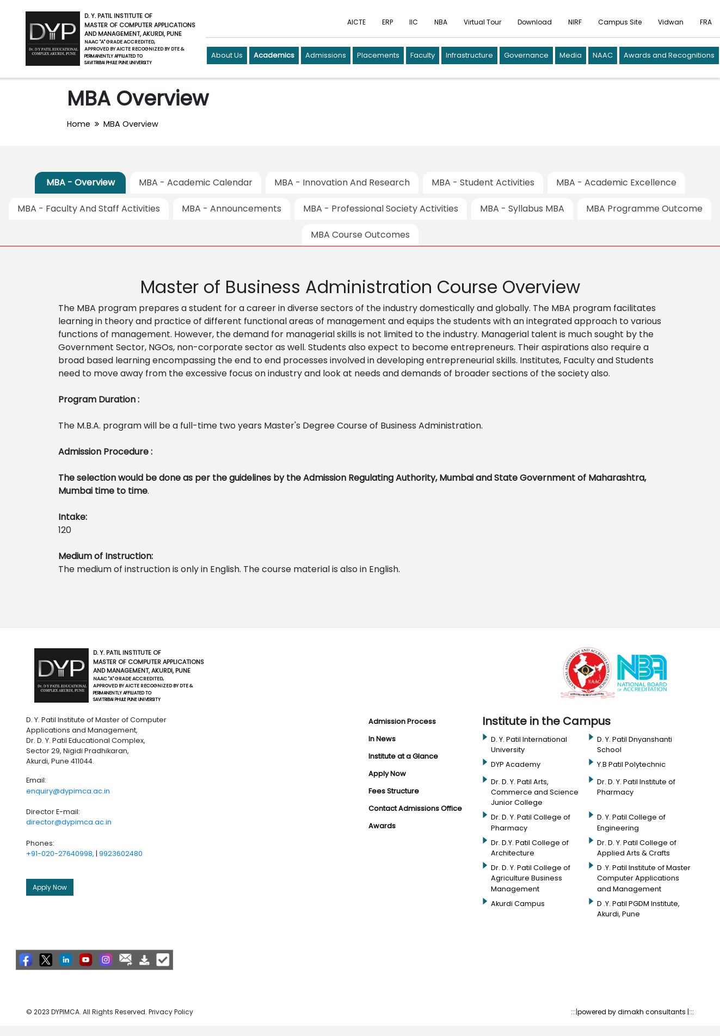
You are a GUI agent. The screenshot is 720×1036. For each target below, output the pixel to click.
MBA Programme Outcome (644, 208)
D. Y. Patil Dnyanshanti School (634, 744)
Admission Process (402, 721)
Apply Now (50, 887)
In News (382, 738)
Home (78, 124)
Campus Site (620, 22)
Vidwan (671, 22)
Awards (382, 825)
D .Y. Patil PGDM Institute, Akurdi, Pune (638, 909)
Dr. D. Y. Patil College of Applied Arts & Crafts (636, 848)
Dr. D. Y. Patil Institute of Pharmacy (636, 787)
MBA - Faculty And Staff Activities (88, 208)
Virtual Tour (482, 22)
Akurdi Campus (518, 903)
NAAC (603, 55)
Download (535, 22)
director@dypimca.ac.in (69, 822)
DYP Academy (515, 764)
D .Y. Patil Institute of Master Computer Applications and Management (644, 878)
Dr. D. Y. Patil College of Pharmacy (530, 822)
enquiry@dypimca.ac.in (68, 791)
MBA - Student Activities (483, 182)
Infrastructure (469, 55)
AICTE (356, 22)
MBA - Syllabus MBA (522, 208)
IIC (413, 22)
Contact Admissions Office (415, 808)
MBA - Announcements (231, 208)
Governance (526, 55)
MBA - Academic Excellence (616, 182)
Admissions (325, 55)
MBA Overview (130, 124)
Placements (378, 55)
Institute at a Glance (403, 756)
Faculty (422, 55)
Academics (274, 55)
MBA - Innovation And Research (342, 182)
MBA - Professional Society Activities (380, 208)
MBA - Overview (80, 182)
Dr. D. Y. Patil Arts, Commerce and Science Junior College (535, 792)
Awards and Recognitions (669, 55)
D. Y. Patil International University (529, 744)
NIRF (575, 22)
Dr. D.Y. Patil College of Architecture (530, 848)
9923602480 (121, 853)
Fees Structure (393, 791)
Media (570, 55)
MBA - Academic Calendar (196, 182)
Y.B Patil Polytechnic (631, 764)
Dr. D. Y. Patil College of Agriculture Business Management (530, 878)
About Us (227, 55)
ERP (387, 22)
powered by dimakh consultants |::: (635, 1011)
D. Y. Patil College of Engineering (631, 822)
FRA (706, 22)
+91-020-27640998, (60, 853)
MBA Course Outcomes (360, 234)
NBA (440, 22)
